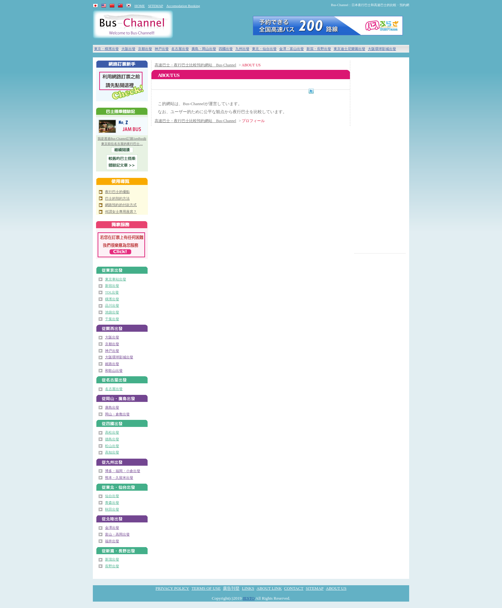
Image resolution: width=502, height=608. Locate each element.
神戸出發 (162, 49)
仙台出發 (112, 496)
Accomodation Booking (183, 6)
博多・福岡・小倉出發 (122, 471)
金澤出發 (112, 527)
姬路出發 (112, 364)
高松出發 (112, 432)
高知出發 (112, 452)
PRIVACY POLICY (172, 588)
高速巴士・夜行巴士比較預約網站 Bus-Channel (195, 65)
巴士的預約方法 (117, 198)
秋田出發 (112, 509)
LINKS (248, 588)
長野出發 (112, 566)
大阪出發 (128, 49)
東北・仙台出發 (264, 49)
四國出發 (226, 49)
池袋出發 (112, 312)
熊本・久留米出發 (119, 477)
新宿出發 (112, 285)
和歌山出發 (114, 370)
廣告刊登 (231, 588)
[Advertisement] (380, 157)
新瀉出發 (112, 559)
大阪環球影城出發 (382, 49)
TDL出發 (112, 292)
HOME (139, 6)
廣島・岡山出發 (203, 49)
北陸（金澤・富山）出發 (122, 517)
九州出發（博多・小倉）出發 (122, 460)
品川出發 (112, 305)
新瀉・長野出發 (318, 49)
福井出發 (112, 541)
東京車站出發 (115, 279)
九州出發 (242, 49)
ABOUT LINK (269, 588)
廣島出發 (112, 407)
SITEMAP (155, 6)
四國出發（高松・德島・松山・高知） (122, 422)
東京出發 (122, 268)
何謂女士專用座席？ (121, 211)
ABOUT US (336, 588)
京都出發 (145, 49)
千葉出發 (112, 319)
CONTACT (293, 588)
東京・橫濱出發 (106, 49)
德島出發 (112, 439)
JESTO (249, 598)
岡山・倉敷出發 (117, 414)
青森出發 (112, 502)
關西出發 (122, 326)
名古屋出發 (180, 49)
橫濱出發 (112, 299)
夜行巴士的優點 (117, 192)
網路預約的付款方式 (121, 205)
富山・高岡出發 (117, 534)
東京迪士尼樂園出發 (349, 49)
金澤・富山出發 (291, 49)
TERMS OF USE (206, 588)
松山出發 (112, 446)
